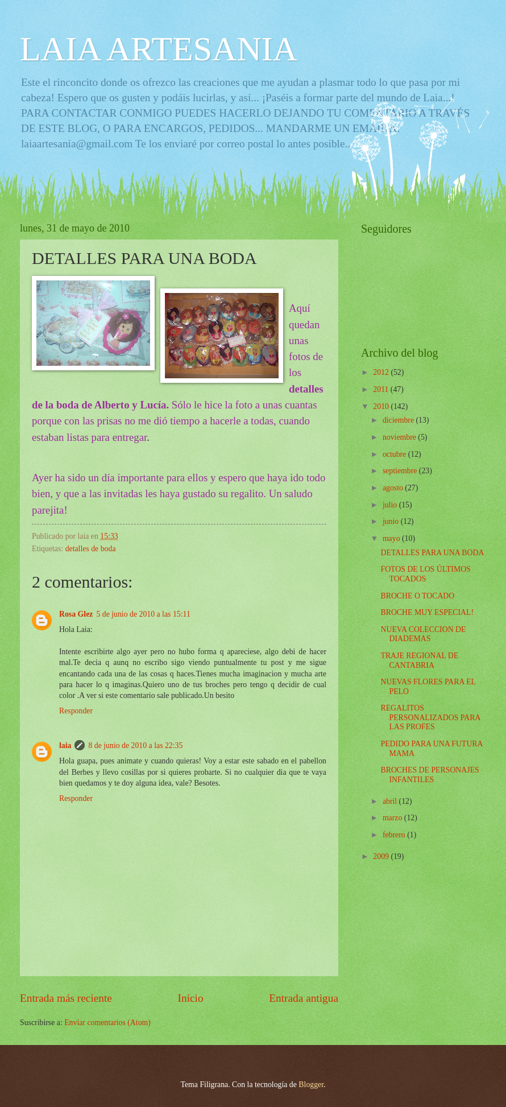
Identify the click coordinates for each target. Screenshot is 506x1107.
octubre (395, 454)
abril (391, 801)
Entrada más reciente (66, 998)
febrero (395, 835)
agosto (394, 488)
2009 (382, 856)
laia (65, 745)
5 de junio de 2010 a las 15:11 (143, 614)
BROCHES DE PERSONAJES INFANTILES (429, 775)
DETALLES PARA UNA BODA (432, 552)
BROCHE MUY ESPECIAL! (427, 612)
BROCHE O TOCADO (417, 596)
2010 (382, 406)
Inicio (191, 998)
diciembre (399, 420)
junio (392, 521)
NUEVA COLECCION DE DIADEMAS (423, 634)
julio (391, 505)
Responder (76, 711)
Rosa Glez (76, 614)
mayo (392, 538)
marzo (393, 817)
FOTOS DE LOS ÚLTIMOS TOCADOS (425, 574)
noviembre (400, 437)
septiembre (401, 470)
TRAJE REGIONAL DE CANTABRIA (419, 660)
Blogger (310, 1084)
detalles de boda (90, 548)
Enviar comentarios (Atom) (107, 1022)
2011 (382, 389)
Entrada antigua (303, 998)
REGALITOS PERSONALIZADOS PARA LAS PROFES (430, 717)
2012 (382, 372)
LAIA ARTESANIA (158, 49)
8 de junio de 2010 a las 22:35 (135, 745)
